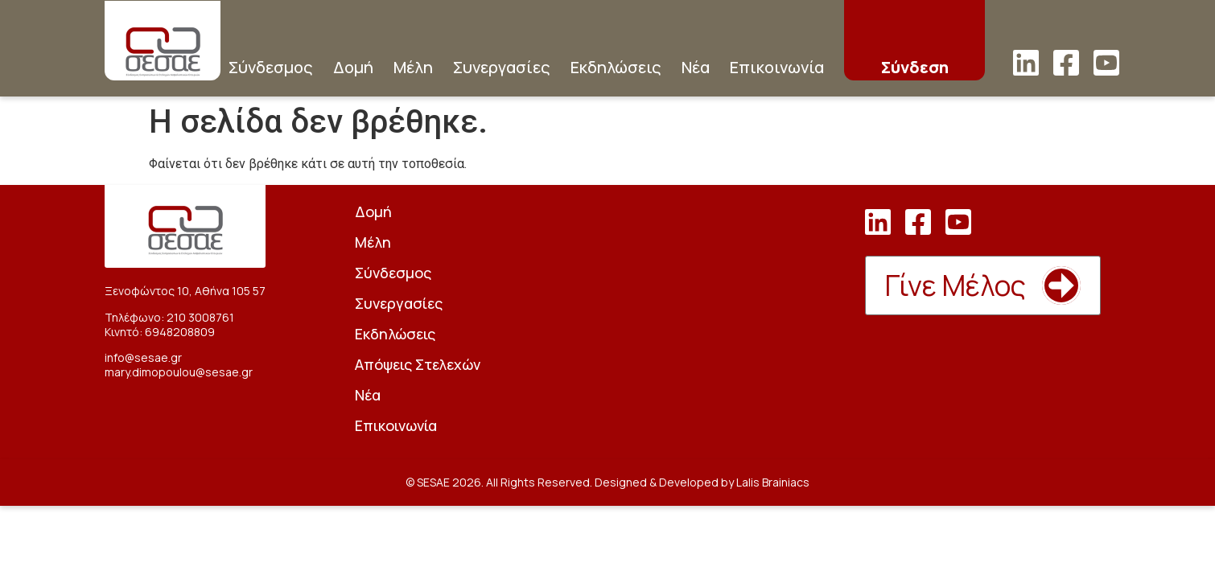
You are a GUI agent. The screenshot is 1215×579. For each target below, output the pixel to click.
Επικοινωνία (777, 68)
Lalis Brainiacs (772, 482)
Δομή (353, 68)
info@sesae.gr (143, 357)
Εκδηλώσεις (615, 68)
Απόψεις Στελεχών (417, 364)
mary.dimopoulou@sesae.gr (179, 372)
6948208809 (180, 331)
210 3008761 (200, 317)
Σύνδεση (915, 68)
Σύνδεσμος (271, 68)
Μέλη (413, 68)
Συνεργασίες (501, 68)
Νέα (696, 68)
